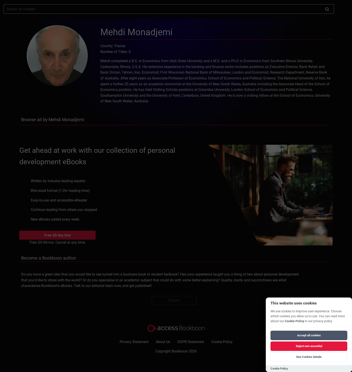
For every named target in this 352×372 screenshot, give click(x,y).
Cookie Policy (294, 321)
